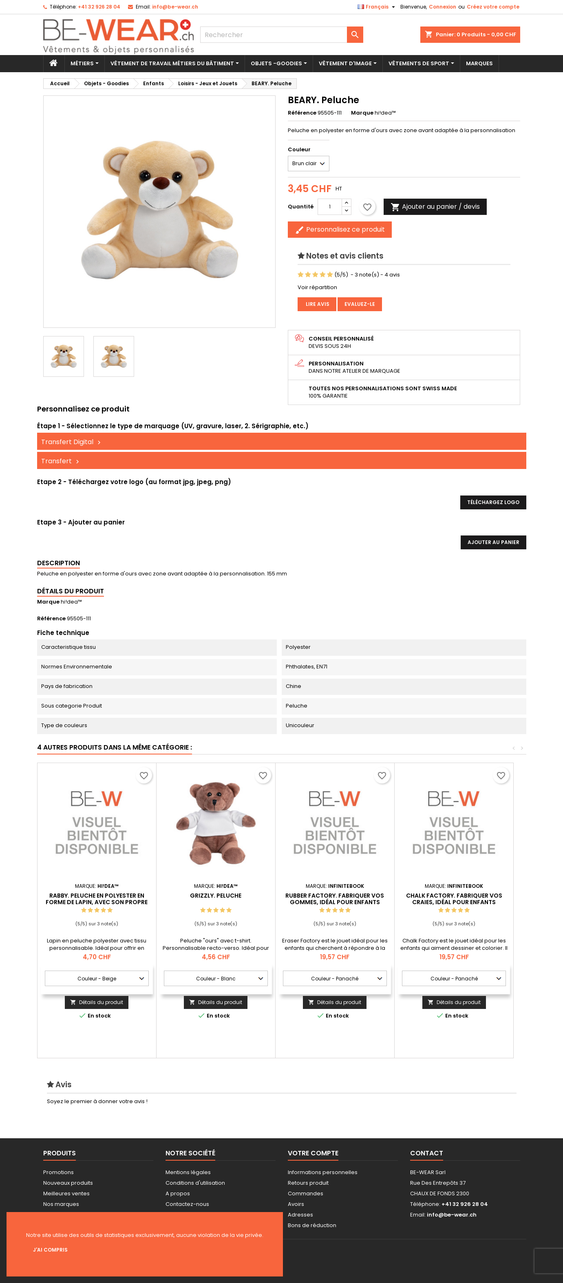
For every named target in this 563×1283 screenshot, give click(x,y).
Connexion (442, 6)
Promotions (58, 1172)
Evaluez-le (359, 304)
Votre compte (313, 1153)
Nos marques (61, 1204)
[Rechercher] (281, 35)
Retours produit (308, 1183)
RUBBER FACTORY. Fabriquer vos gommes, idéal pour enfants (334, 898)
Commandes (305, 1193)
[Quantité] (330, 207)
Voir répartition (317, 287)
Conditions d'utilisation (195, 1183)
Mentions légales (188, 1172)
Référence (302, 113)
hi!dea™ (71, 602)
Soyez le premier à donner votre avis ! (97, 1101)
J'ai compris (50, 1249)
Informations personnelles (323, 1172)
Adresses (300, 1215)
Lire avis (317, 304)
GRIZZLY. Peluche (215, 895)
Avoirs (296, 1204)
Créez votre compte (493, 6)
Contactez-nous (187, 1204)
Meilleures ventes (66, 1193)
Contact (426, 1153)
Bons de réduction (312, 1225)
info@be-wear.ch (175, 6)
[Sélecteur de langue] (377, 7)
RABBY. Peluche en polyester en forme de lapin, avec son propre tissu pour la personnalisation (97, 902)
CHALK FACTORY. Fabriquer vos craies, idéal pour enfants (454, 898)
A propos (178, 1193)
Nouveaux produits (68, 1183)
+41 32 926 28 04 (99, 6)
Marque (362, 113)
